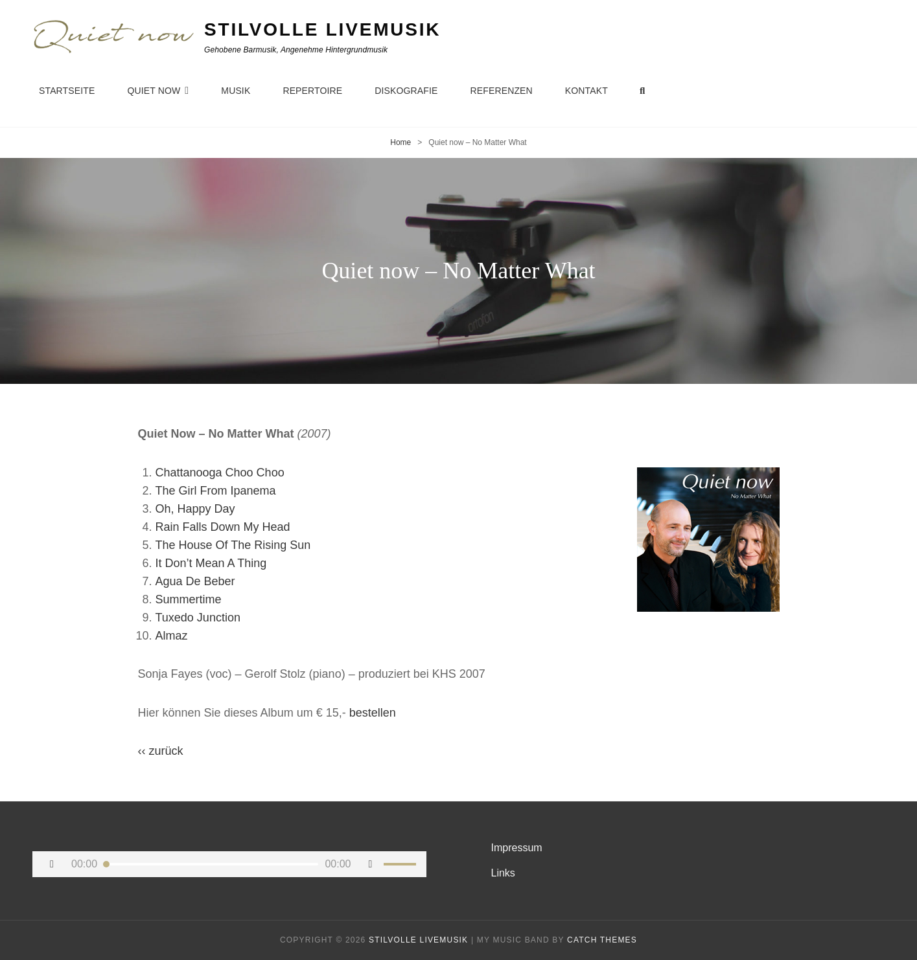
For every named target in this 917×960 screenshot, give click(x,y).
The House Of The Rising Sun (233, 545)
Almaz (172, 635)
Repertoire (312, 90)
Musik (235, 90)
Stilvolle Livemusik (322, 29)
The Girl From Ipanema (216, 490)
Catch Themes (602, 939)
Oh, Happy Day (195, 508)
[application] (229, 864)
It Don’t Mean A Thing (211, 563)
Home (400, 142)
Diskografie (406, 90)
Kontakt (586, 90)
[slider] (211, 864)
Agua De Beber (195, 581)
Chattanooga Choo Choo (220, 472)
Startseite (67, 90)
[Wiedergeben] (52, 864)
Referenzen (501, 90)
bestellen (372, 712)
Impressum (516, 847)
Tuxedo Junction (198, 617)
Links (503, 872)
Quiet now (153, 90)
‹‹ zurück (160, 750)
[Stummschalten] (371, 864)
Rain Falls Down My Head (223, 526)
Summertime (189, 599)
